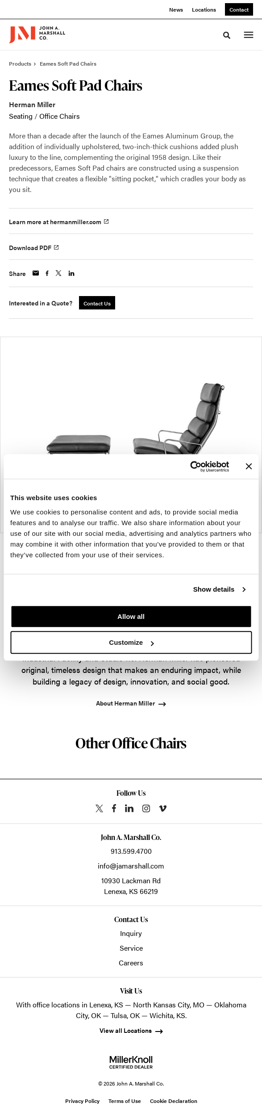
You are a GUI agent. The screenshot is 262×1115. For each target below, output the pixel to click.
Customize (131, 642)
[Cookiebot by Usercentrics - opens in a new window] (190, 466)
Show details (214, 589)
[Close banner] (248, 467)
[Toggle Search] (226, 35)
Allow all (131, 616)
